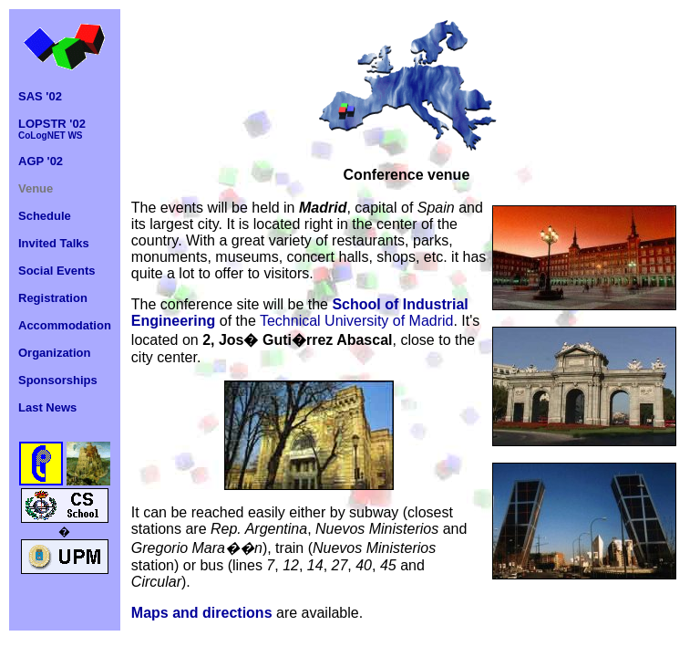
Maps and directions (202, 612)
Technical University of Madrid (357, 320)
